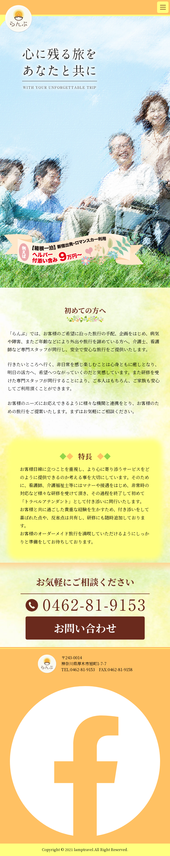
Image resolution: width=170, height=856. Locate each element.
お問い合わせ (85, 627)
